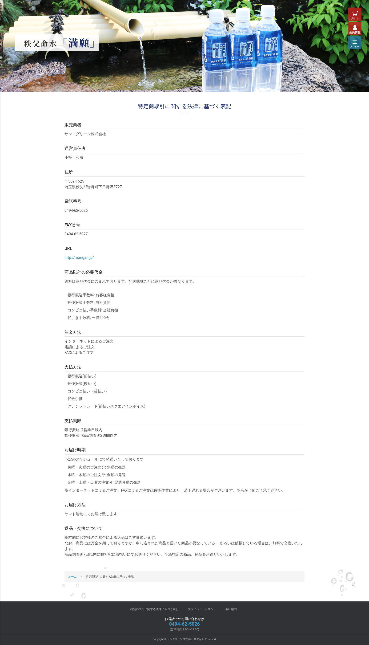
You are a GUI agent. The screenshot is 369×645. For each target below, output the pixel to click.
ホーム (72, 576)
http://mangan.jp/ (79, 257)
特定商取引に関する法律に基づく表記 (154, 609)
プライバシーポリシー (202, 609)
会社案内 (231, 609)
